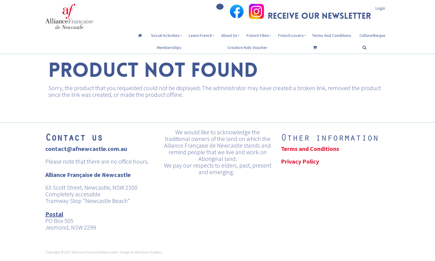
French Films (257, 35)
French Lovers (291, 35)
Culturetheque (372, 35)
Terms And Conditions (331, 35)
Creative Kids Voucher (247, 47)
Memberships (169, 47)
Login (380, 8)
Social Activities (165, 35)
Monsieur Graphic (148, 252)
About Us (229, 35)
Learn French (200, 35)
